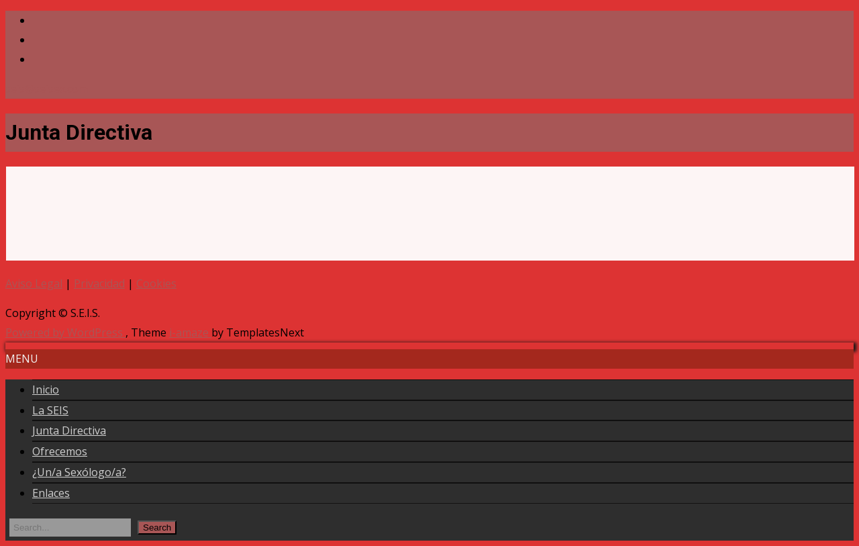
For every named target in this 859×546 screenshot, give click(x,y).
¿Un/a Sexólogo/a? (79, 472)
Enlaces (51, 493)
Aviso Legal (33, 283)
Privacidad (99, 283)
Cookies (156, 283)
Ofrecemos (59, 451)
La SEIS (50, 410)
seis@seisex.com (46, 88)
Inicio (45, 389)
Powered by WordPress (65, 332)
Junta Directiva (69, 430)
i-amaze (190, 332)
